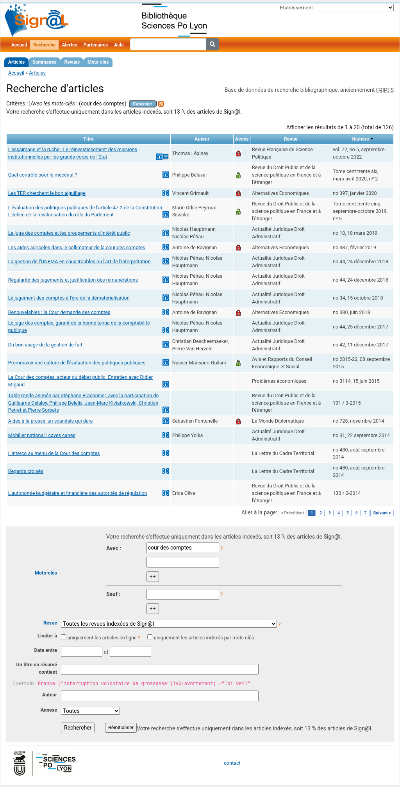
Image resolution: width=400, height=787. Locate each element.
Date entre (45, 650)
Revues (72, 62)
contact (232, 763)
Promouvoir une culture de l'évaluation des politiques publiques (77, 363)
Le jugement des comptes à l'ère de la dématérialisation (69, 298)
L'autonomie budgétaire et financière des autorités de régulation (77, 493)
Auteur (49, 695)
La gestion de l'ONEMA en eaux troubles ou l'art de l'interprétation (79, 261)
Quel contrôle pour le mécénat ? (42, 175)
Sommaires (44, 62)
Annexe (49, 710)
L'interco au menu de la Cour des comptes (54, 453)
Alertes (69, 45)
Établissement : (298, 8)
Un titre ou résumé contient (36, 668)
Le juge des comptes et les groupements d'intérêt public (69, 233)
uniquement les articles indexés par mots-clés (204, 638)
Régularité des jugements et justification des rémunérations (73, 280)
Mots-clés (98, 62)
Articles (16, 62)
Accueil (19, 45)
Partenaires (96, 45)
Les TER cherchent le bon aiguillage (47, 193)
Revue (50, 623)
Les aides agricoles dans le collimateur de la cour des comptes (76, 247)
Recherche (44, 45)
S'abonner (142, 104)
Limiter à (47, 636)
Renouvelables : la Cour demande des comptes (59, 312)
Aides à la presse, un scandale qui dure (50, 421)
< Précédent (292, 513)
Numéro (360, 139)
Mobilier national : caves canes (41, 435)
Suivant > (382, 513)
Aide (118, 45)
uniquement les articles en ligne (101, 638)
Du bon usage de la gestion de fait (45, 345)
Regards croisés (25, 471)
